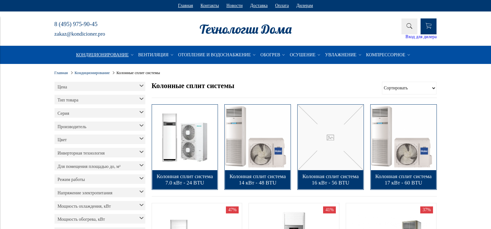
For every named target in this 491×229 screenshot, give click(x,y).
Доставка (259, 5)
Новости (235, 5)
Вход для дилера (421, 36)
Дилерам (304, 5)
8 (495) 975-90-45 (75, 24)
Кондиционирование (92, 73)
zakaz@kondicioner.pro (79, 34)
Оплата (282, 5)
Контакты (209, 5)
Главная (185, 5)
